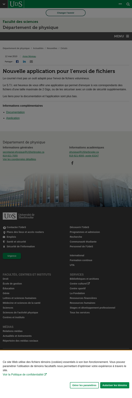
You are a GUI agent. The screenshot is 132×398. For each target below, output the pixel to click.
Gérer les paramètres (84, 385)
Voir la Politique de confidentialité (23, 374)
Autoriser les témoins (114, 385)
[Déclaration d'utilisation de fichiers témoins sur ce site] (66, 374)
